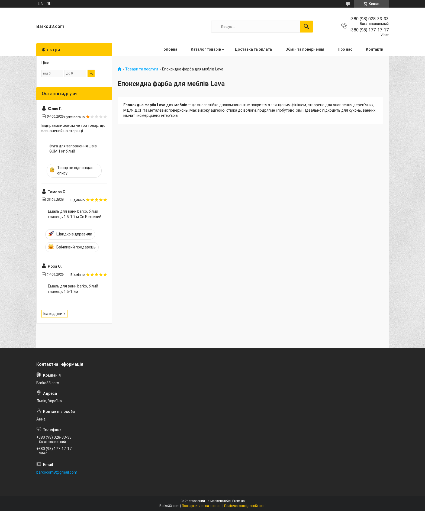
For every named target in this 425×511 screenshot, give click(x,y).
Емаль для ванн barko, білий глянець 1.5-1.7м (73, 289)
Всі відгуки (52, 313)
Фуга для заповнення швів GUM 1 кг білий (73, 149)
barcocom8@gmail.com (56, 472)
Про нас (345, 49)
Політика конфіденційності (245, 506)
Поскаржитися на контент (202, 506)
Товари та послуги (141, 69)
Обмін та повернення (304, 49)
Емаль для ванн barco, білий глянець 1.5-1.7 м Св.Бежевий (74, 214)
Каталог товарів (206, 49)
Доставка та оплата (253, 49)
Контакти (374, 49)
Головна (169, 49)
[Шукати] (306, 27)
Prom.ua (238, 501)
